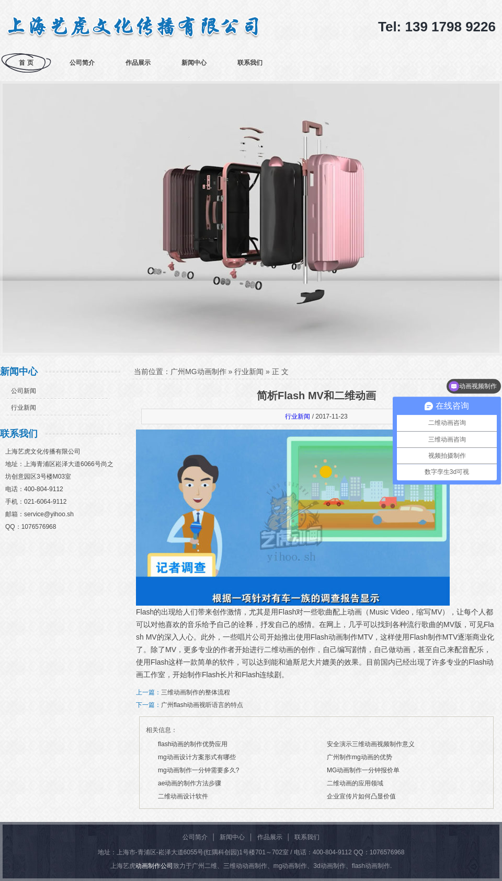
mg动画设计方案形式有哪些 (197, 757)
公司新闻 (23, 391)
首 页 (26, 62)
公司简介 (82, 62)
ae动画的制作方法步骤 (189, 783)
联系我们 (250, 62)
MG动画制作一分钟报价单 (363, 770)
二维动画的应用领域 (355, 783)
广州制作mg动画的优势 (359, 757)
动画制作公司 (154, 866)
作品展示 (138, 62)
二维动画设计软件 (183, 796)
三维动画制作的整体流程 (195, 692)
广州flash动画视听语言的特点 (202, 705)
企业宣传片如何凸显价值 (361, 796)
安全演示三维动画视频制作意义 (371, 744)
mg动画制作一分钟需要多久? (198, 770)
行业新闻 (23, 407)
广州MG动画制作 (198, 371)
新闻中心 (194, 62)
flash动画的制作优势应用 (192, 744)
